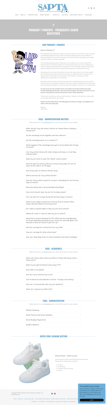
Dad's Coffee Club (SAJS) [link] (58, 399)
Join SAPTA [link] (65, 15)
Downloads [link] (88, 15)
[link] (53, 8)
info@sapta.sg (48, 122)
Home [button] (15, 399)
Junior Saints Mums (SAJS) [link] (42, 399)
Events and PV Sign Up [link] (76, 15)
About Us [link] (23, 15)
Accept (91, 400)
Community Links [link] (33, 15)
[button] (94, 8)
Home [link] (16, 15)
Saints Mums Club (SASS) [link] (74, 399)
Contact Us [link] (56, 15)
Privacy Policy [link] (50, 401)
